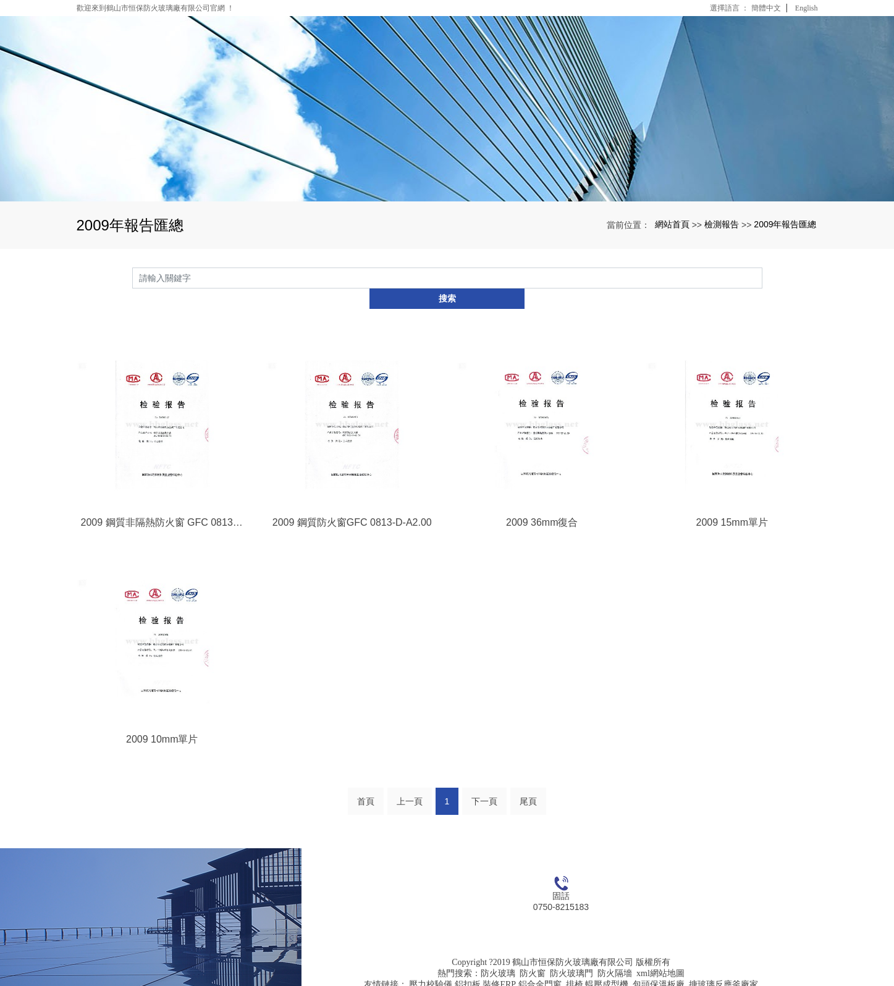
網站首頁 (672, 224)
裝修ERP (499, 964)
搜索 (762, 278)
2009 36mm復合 (542, 501)
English (806, 8)
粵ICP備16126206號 (561, 975)
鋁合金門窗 (540, 964)
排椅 (574, 964)
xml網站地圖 (660, 953)
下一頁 (484, 781)
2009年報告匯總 (785, 224)
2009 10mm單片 (162, 719)
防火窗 (533, 953)
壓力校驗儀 (430, 964)
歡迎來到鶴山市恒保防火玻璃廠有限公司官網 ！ (155, 8)
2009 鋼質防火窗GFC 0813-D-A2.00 (352, 501)
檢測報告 (721, 224)
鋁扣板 (468, 964)
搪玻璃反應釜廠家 (723, 964)
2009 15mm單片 (732, 501)
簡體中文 (766, 8)
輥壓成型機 (606, 964)
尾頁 (528, 781)
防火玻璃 (498, 953)
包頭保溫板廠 (659, 964)
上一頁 (410, 781)
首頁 (365, 781)
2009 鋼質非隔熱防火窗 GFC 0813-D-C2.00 (162, 501)
